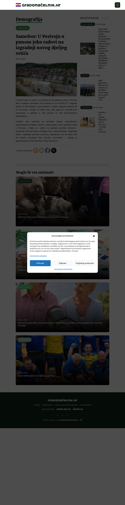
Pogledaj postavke (85, 263)
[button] (93, 236)
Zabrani (62, 263)
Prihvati (40, 263)
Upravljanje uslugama (38, 256)
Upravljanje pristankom (63, 269)
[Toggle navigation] (117, 5)
